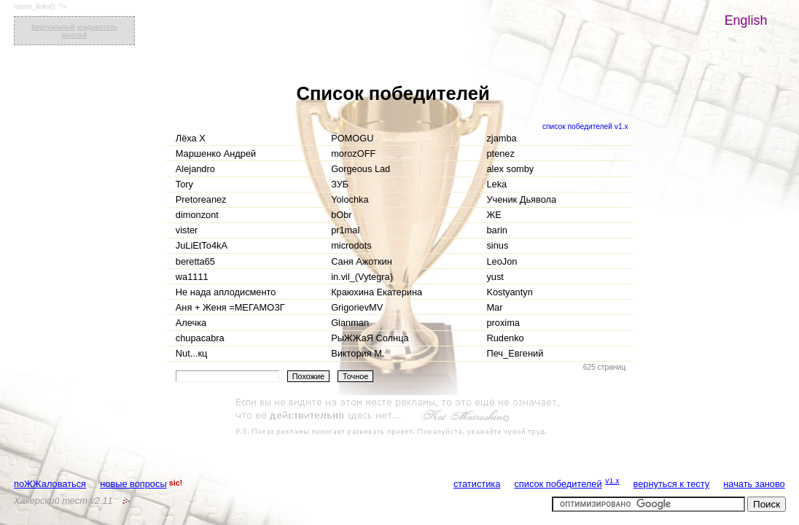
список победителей (557, 483)
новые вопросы (133, 483)
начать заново (753, 483)
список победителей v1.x (585, 126)
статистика (476, 483)
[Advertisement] (399, 417)
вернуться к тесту (672, 483)
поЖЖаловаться (50, 483)
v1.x (612, 480)
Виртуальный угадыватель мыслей (74, 31)
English (746, 20)
